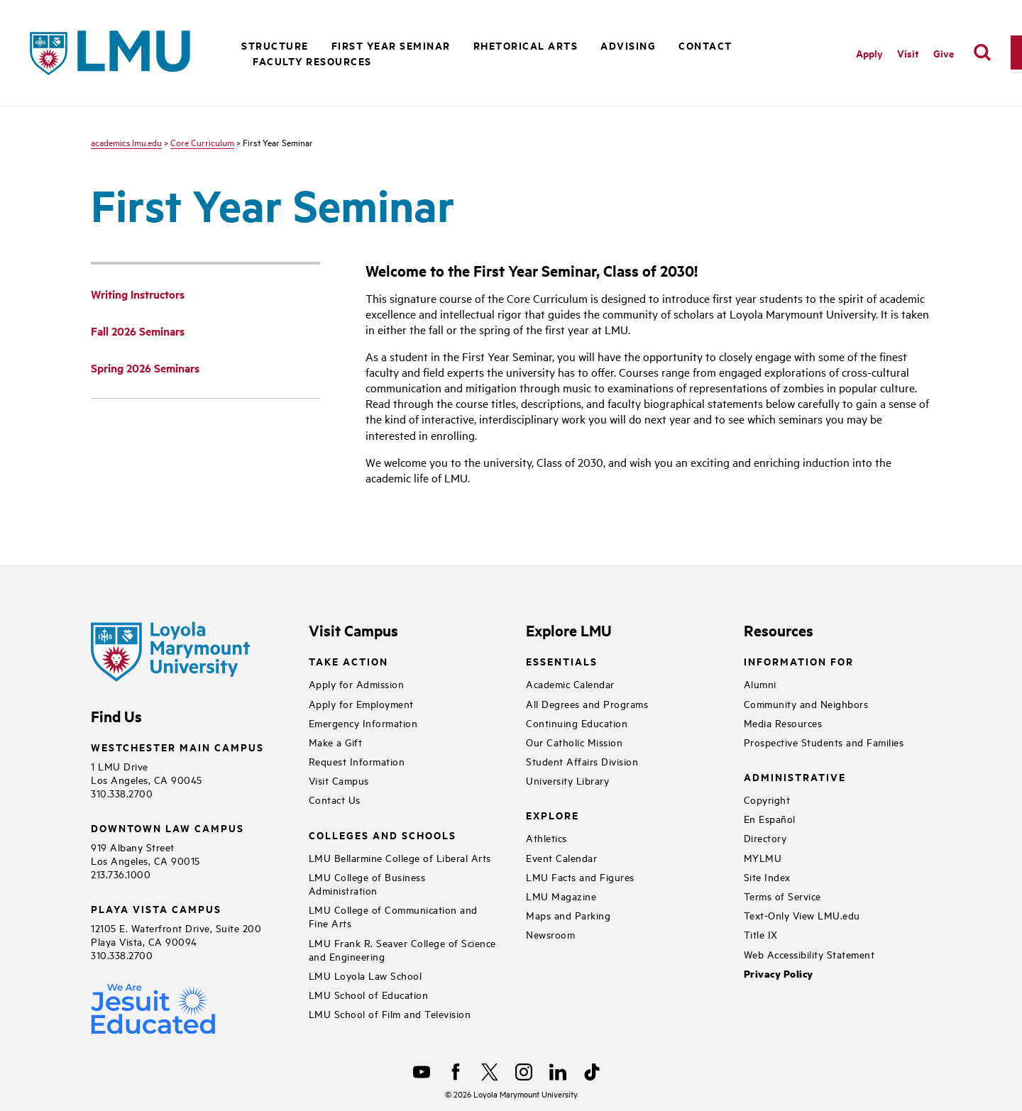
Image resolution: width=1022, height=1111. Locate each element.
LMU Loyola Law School (365, 975)
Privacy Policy (778, 973)
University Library (567, 780)
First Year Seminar (391, 45)
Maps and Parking (568, 915)
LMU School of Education (369, 994)
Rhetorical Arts (525, 45)
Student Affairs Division (582, 761)
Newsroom (550, 934)
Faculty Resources (312, 60)
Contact (705, 45)
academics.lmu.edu (126, 142)
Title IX (761, 934)
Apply (869, 52)
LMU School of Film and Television (390, 1013)
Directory (765, 837)
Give (943, 52)
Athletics (546, 837)
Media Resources (783, 722)
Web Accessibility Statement (809, 954)
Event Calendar (561, 857)
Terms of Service (782, 895)
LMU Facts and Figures (580, 876)
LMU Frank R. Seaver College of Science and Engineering (402, 949)
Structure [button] (275, 45)
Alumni (760, 683)
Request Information (357, 761)
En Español (770, 818)
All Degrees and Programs (587, 703)
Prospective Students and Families (824, 741)
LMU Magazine (561, 895)
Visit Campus (339, 780)
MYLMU (763, 857)
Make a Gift (336, 741)
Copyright (767, 799)
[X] (490, 1072)
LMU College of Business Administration (367, 883)
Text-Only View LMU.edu (802, 915)
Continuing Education (576, 722)
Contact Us (335, 799)
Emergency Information (363, 722)
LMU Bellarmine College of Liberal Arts (400, 857)
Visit (908, 52)
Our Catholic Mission (574, 741)
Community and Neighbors (806, 703)
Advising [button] (628, 45)
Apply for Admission (357, 683)
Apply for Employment (361, 703)
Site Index (767, 876)
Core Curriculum (202, 142)
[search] (982, 52)
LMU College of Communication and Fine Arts (393, 915)
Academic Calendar (570, 683)
